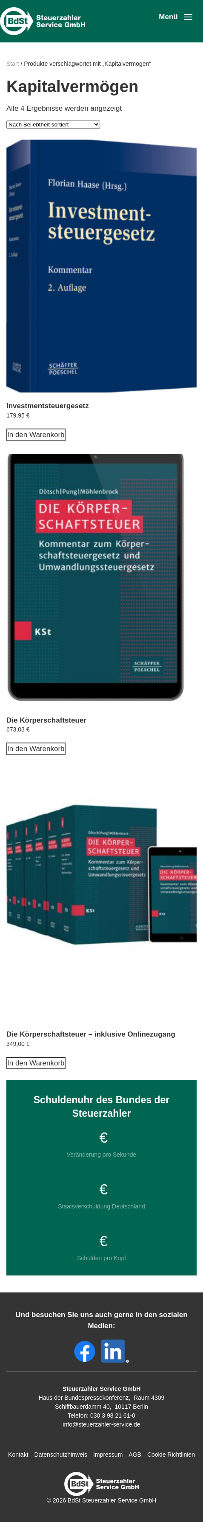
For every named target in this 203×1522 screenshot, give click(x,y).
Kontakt (18, 1454)
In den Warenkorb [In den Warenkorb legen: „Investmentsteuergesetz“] (36, 435)
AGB (135, 1454)
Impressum (108, 1454)
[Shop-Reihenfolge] (53, 125)
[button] (175, 17)
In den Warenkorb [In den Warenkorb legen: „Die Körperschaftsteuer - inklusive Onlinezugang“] (36, 1063)
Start (12, 63)
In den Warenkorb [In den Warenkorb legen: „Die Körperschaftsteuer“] (36, 749)
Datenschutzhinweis (61, 1454)
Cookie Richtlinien (171, 1454)
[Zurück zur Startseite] (44, 21)
